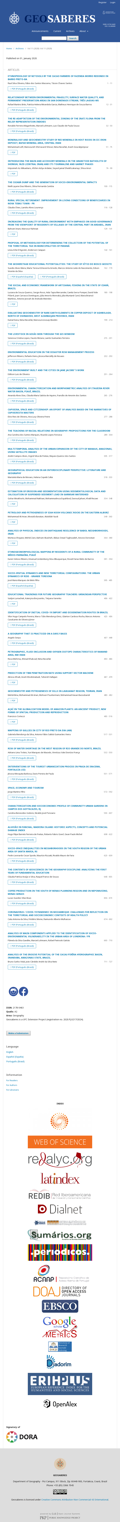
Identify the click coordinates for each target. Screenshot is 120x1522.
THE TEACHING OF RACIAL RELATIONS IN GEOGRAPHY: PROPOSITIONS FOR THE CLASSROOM (59, 430)
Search (72, 38)
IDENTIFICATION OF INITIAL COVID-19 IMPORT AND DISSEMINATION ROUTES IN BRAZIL (58, 612)
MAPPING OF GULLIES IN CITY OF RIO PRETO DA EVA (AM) (40, 730)
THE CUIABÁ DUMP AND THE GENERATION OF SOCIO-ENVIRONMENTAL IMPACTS (52, 182)
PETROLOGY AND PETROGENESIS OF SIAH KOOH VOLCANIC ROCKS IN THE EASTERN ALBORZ (58, 512)
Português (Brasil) (15, 1061)
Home (9, 48)
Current (57, 31)
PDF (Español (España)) (22, 276)
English (9, 1051)
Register (103, 2)
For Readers (12, 1080)
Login (112, 2)
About (83, 31)
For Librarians (12, 1089)
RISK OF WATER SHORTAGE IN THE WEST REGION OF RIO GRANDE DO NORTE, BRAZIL (54, 748)
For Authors (11, 1085)
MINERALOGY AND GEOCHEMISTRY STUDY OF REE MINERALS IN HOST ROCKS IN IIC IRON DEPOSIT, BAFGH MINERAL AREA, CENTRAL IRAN (57, 141)
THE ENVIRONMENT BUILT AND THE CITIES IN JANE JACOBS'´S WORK (46, 370)
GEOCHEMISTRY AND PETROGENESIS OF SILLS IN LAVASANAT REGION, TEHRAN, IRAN (55, 691)
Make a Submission (18, 1033)
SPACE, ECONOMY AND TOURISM (26, 787)
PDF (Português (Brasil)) (22, 88)
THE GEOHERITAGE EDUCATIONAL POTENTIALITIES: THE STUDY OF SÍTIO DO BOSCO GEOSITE (60, 264)
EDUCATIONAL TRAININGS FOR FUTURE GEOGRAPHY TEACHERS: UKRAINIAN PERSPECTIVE (57, 594)
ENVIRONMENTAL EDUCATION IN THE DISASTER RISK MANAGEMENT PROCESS (51, 352)
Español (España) (15, 1056)
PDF (13, 152)
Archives (70, 31)
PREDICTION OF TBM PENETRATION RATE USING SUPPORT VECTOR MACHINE (50, 672)
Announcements (40, 31)
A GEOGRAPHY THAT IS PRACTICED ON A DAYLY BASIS (37, 633)
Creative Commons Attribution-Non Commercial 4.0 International (74, 1499)
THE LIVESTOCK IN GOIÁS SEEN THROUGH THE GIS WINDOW (41, 333)
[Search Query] (54, 38)
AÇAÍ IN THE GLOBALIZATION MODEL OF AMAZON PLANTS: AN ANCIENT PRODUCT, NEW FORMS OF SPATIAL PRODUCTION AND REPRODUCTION (57, 711)
